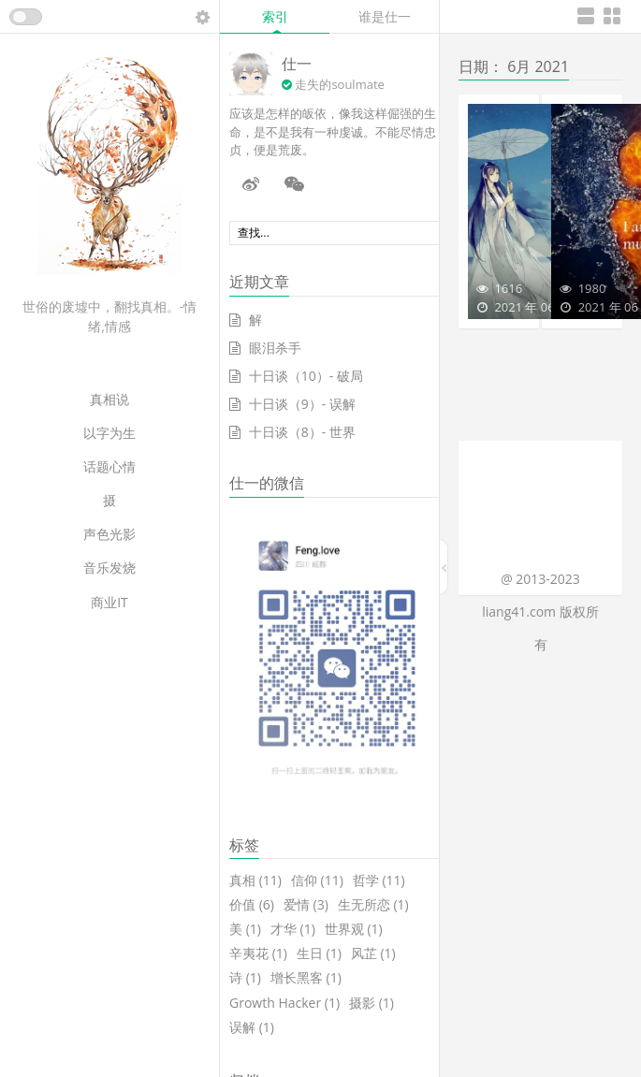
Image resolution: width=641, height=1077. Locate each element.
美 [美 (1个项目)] (245, 929)
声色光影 (109, 534)
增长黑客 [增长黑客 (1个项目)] (306, 977)
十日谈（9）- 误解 (302, 404)
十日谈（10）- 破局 (306, 376)
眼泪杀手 (275, 348)
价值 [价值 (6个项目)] (251, 904)
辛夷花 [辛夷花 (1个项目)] (258, 953)
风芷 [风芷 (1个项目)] (373, 953)
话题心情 (109, 466)
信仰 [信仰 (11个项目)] (317, 880)
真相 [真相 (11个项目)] (255, 880)
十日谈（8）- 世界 (302, 432)
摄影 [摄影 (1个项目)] (371, 1003)
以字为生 (109, 433)
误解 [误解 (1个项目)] (251, 1027)
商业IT (109, 602)
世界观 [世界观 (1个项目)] (354, 929)
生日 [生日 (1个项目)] (319, 953)
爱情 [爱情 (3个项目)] (306, 904)
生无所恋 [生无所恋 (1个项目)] (373, 904)
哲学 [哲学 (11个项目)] (379, 880)
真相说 (109, 399)
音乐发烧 (109, 567)
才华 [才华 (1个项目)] (292, 929)
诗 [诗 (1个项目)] (245, 977)
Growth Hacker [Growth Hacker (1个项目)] (284, 1003)
